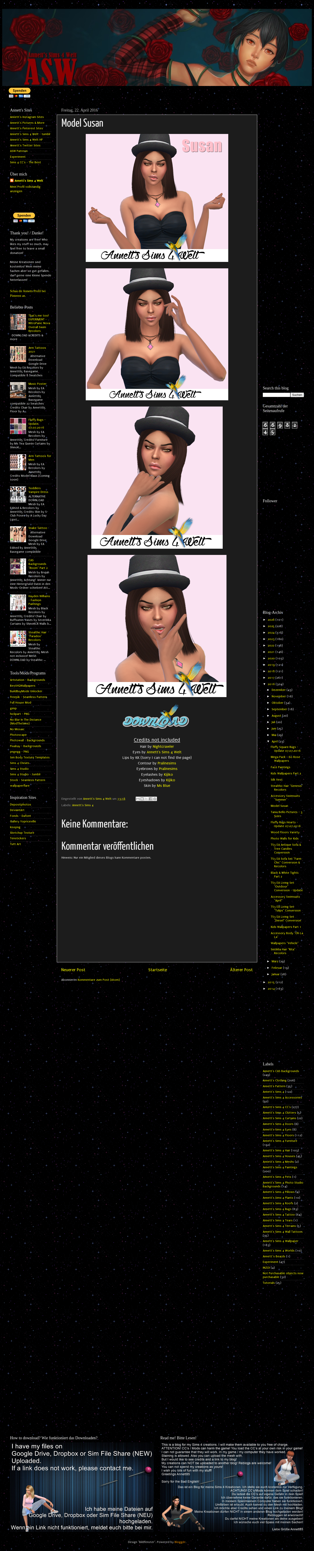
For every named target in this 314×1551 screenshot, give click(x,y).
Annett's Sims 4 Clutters (279, 1112)
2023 (271, 639)
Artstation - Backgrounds (27, 680)
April (275, 741)
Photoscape (18, 735)
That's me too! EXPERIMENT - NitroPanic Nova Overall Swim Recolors (39, 323)
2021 (271, 652)
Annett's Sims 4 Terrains (279, 1226)
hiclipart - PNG (19, 714)
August (277, 716)
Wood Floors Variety (285, 832)
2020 (272, 658)
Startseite (157, 969)
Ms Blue (163, 785)
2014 (272, 989)
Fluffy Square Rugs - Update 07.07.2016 (286, 749)
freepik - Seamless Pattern (28, 697)
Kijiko (168, 774)
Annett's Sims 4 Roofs (278, 1203)
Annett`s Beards (274, 1256)
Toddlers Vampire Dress (38, 490)
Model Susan (279, 806)
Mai (274, 735)
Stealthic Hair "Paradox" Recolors (38, 636)
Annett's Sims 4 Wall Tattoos (283, 1232)
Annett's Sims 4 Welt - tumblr (30, 134)
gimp (13, 708)
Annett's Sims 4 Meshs (278, 1162)
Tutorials (269, 1283)
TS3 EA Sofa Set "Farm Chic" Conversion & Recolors (286, 862)
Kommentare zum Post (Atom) (99, 980)
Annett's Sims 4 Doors (278, 1124)
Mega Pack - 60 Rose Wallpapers (285, 759)
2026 (271, 620)
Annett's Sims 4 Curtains (279, 1118)
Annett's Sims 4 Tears (278, 1220)
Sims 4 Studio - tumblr (25, 774)
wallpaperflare (20, 785)
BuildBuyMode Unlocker (26, 691)
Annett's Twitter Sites (25, 145)
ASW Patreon (19, 151)
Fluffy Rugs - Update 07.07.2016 (37, 423)
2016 (272, 684)
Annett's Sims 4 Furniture (280, 1141)
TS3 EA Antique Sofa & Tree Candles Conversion (286, 848)
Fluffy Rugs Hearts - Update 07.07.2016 (286, 824)
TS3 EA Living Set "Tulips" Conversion (286, 908)
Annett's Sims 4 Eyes (277, 1129)
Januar (276, 974)
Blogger (180, 1542)
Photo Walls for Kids (285, 838)
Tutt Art (15, 844)
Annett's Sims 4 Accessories (282, 1097)
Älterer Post (241, 969)
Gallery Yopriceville (23, 821)
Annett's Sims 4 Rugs (277, 1209)
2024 (271, 632)
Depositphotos (20, 804)
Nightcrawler (163, 746)
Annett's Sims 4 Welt (164, 752)
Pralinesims (167, 763)
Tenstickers (18, 838)
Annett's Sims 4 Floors (278, 1135)
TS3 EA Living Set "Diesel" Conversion (286, 918)
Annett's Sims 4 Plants (278, 1198)
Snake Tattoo (38, 528)
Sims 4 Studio (19, 769)
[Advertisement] (283, 172)
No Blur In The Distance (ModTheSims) (25, 721)
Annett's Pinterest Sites (26, 128)
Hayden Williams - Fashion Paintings (39, 600)
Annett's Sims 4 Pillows (279, 1192)
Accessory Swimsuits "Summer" (285, 797)
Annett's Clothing (275, 1080)
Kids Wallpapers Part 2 (286, 773)
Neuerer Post (73, 969)
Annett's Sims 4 (83, 805)
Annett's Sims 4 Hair (276, 1150)
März (275, 961)
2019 (272, 665)
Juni (274, 728)
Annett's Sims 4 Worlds (279, 1250)
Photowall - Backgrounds (27, 740)
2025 (271, 626)
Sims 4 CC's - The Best (25, 162)
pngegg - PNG (19, 752)
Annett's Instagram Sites (27, 117)
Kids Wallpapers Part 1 (286, 927)
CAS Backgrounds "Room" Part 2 (38, 564)
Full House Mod (20, 702)
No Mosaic (17, 729)
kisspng (15, 827)
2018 (272, 671)
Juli (274, 722)
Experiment (18, 157)
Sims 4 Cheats (19, 763)
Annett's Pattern (274, 1086)
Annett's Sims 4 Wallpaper (280, 1241)
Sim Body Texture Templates (30, 757)
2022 (271, 645)
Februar (277, 968)
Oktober (278, 703)
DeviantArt (17, 810)
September (280, 709)
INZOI (266, 1268)
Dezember (279, 690)
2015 (272, 982)
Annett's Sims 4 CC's (277, 1107)
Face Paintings (280, 767)
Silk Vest (277, 779)
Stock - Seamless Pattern (27, 780)
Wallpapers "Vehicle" (285, 943)
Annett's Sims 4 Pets (277, 1177)
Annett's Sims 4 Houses (279, 1156)
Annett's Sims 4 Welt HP (26, 140)
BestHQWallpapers (22, 686)
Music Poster (38, 384)
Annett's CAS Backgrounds (281, 1071)
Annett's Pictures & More (27, 123)
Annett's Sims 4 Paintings (280, 1167)
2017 (271, 678)
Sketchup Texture (22, 833)
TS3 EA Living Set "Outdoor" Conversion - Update (287, 886)
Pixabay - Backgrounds (25, 746)
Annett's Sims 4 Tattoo (279, 1214)
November (279, 696)
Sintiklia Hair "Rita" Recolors (283, 951)
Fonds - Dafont (20, 816)
